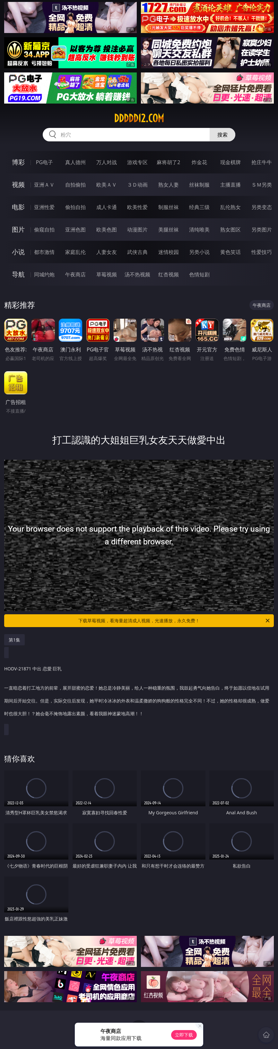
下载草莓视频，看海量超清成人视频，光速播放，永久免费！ (174, 621)
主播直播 (230, 184)
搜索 (222, 134)
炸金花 (199, 162)
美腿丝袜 (168, 229)
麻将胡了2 (168, 162)
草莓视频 (106, 274)
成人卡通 (106, 207)
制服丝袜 (168, 207)
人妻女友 (106, 252)
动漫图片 (137, 229)
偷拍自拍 (75, 207)
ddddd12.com (139, 118)
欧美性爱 (137, 207)
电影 (18, 207)
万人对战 (106, 162)
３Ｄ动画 (137, 184)
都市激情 (44, 252)
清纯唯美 (199, 229)
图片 (18, 229)
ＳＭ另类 (261, 184)
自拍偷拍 (75, 184)
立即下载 (184, 1035)
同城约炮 (44, 274)
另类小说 (199, 252)
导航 (18, 274)
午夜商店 (75, 274)
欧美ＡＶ (106, 184)
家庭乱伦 (75, 252)
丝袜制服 (199, 184)
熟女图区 (230, 229)
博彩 (18, 162)
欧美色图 (106, 229)
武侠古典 (137, 252)
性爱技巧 (261, 252)
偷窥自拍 (44, 229)
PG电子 (44, 162)
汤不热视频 (137, 274)
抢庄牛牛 (261, 162)
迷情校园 (168, 252)
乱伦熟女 (230, 207)
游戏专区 (137, 162)
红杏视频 (168, 274)
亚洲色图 (75, 229)
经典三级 (199, 207)
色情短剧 (199, 274)
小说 (18, 252)
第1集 (14, 640)
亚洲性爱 (44, 207)
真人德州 (75, 162)
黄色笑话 (230, 252)
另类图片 (261, 229)
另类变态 (261, 207)
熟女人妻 (168, 184)
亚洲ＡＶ (44, 184)
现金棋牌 (230, 162)
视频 (18, 184)
